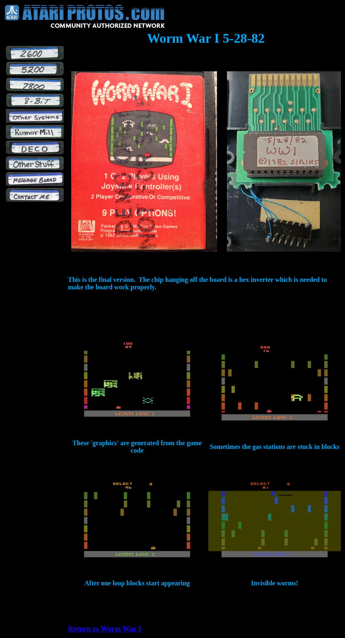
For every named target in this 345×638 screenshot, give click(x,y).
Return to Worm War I (104, 629)
